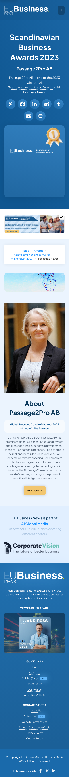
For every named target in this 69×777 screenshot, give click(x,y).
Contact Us (34, 710)
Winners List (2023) (22, 258)
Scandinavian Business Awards (30, 87)
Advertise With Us (34, 695)
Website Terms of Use (35, 721)
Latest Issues (34, 683)
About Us (34, 672)
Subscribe (30, 716)
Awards (38, 250)
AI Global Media (34, 524)
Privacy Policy (34, 732)
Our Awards (35, 689)
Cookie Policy (34, 738)
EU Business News (32, 757)
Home (25, 250)
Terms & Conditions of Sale (34, 727)
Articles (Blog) (30, 678)
